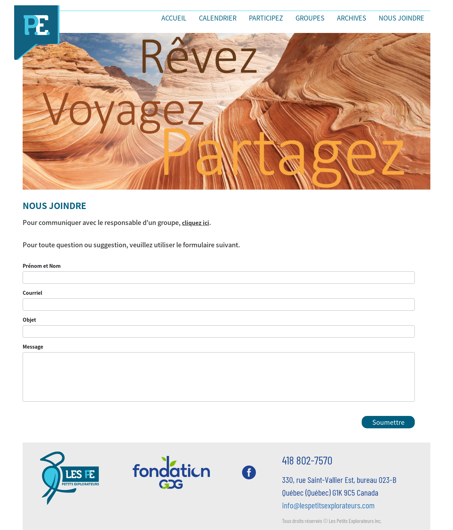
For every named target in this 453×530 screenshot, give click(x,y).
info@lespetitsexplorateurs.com (328, 505)
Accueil (174, 17)
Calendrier (217, 17)
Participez (266, 17)
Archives (351, 17)
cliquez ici (195, 222)
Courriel (32, 292)
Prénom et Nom (42, 265)
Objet (29, 319)
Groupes (310, 17)
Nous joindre (401, 17)
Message (33, 346)
